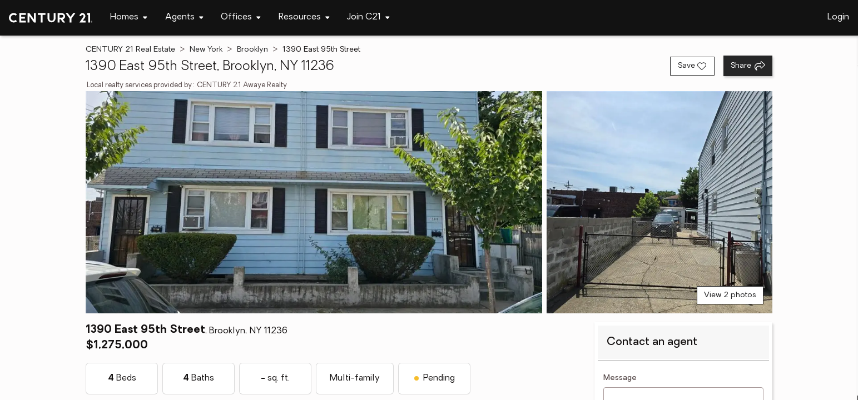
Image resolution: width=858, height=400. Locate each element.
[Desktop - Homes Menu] (128, 17)
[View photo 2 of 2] (659, 202)
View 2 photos (730, 295)
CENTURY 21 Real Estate (130, 50)
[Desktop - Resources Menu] (304, 17)
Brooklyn (252, 50)
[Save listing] (692, 66)
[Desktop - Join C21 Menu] (368, 17)
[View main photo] (314, 202)
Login (838, 17)
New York (206, 50)
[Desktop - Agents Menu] (184, 17)
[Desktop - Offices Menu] (241, 17)
